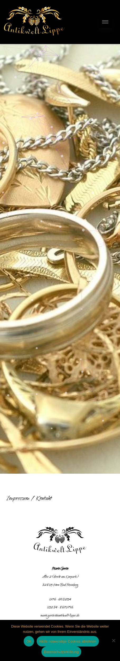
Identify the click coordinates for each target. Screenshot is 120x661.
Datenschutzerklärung (61, 652)
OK (28, 641)
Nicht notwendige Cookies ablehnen (67, 641)
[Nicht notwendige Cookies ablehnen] (113, 640)
